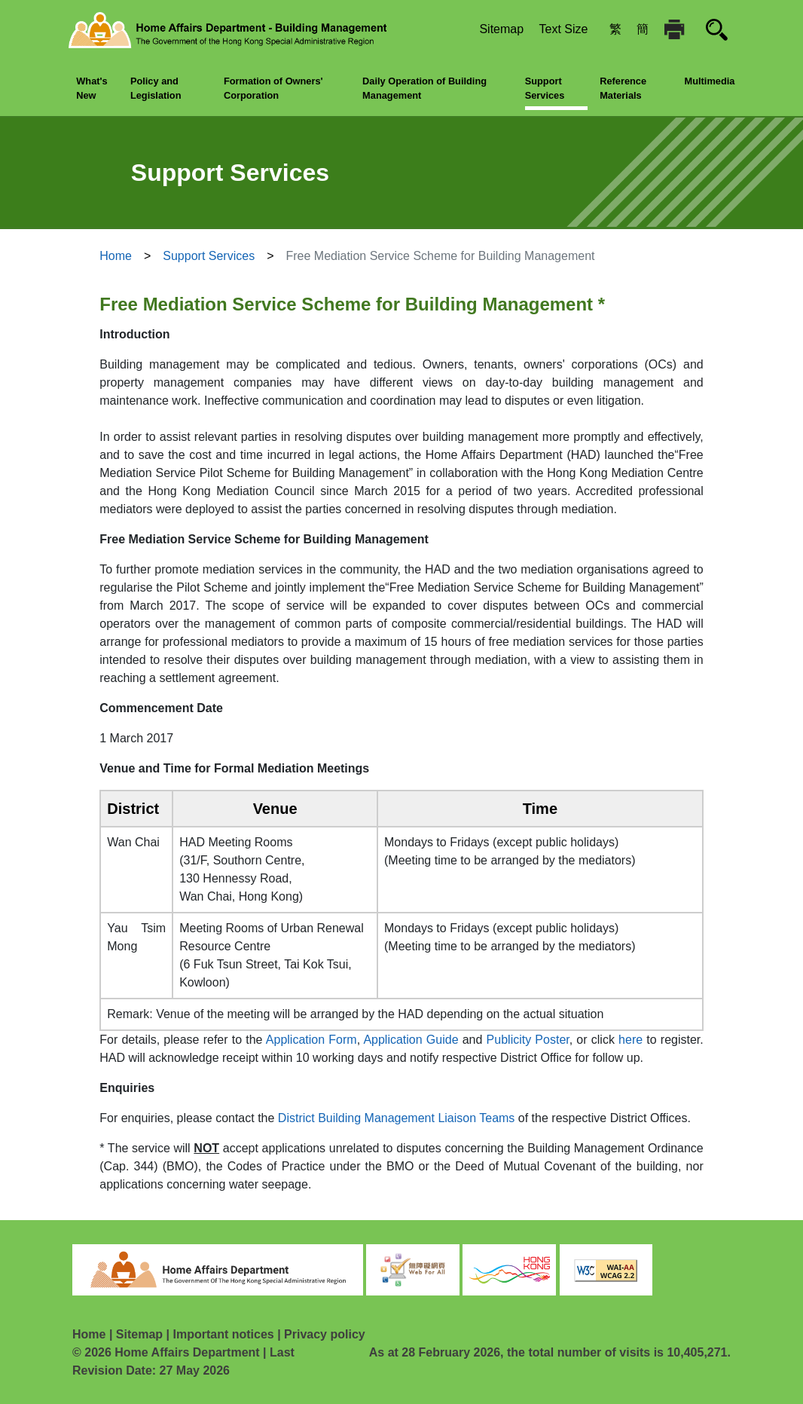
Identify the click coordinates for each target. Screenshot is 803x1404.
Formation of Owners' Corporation (273, 88)
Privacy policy (324, 1334)
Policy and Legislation (156, 88)
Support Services (545, 88)
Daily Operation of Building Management (424, 88)
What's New (91, 88)
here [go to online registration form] (630, 1039)
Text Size (563, 29)
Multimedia (710, 81)
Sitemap (501, 29)
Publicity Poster (528, 1039)
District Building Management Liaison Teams (396, 1118)
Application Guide (410, 1039)
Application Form (311, 1039)
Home (115, 255)
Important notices (223, 1334)
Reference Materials (623, 88)
